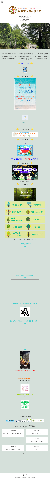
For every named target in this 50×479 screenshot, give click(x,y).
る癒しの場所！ (25, 370)
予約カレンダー (25, 122)
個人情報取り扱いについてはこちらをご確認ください (25, 239)
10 (33, 48)
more (25, 453)
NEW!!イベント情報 (25, 63)
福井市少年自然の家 (22, 477)
